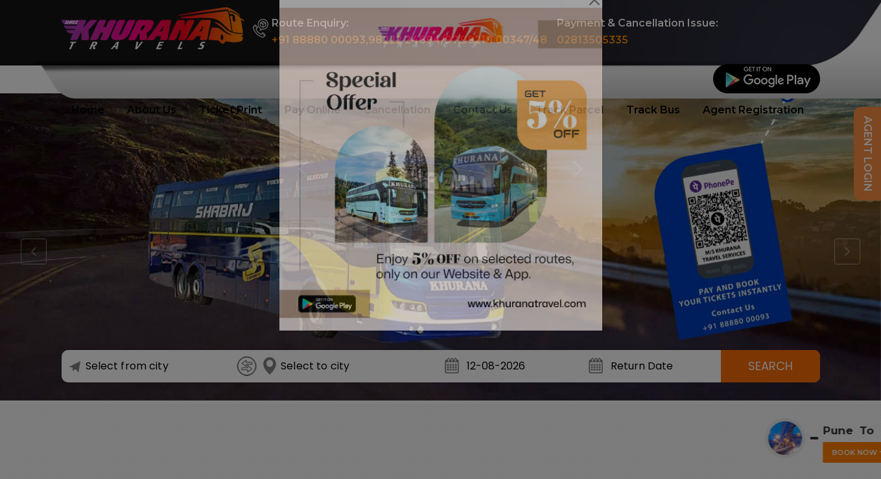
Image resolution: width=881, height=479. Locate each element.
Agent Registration (753, 110)
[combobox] (155, 366)
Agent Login (868, 154)
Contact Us (483, 110)
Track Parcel (569, 110)
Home (87, 110)
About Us (151, 110)
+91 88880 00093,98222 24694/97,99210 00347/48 (409, 40)
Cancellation (397, 110)
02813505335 (592, 40)
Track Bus (653, 110)
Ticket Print (230, 110)
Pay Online (313, 110)
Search (770, 366)
